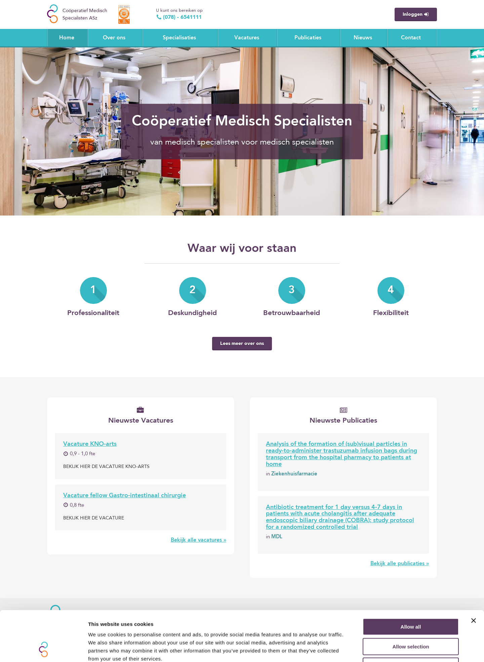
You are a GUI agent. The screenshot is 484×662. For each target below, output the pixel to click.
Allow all (411, 580)
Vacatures (246, 38)
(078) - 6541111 (179, 17)
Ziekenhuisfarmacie (294, 474)
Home (66, 38)
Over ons (114, 38)
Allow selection (410, 599)
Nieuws (363, 38)
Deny (411, 619)
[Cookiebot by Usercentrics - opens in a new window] (43, 649)
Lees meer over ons (242, 343)
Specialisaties (179, 38)
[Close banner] (473, 573)
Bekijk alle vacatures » (198, 540)
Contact (411, 38)
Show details (352, 649)
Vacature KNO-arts (90, 444)
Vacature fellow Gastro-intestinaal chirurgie (124, 496)
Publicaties (307, 38)
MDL (276, 537)
